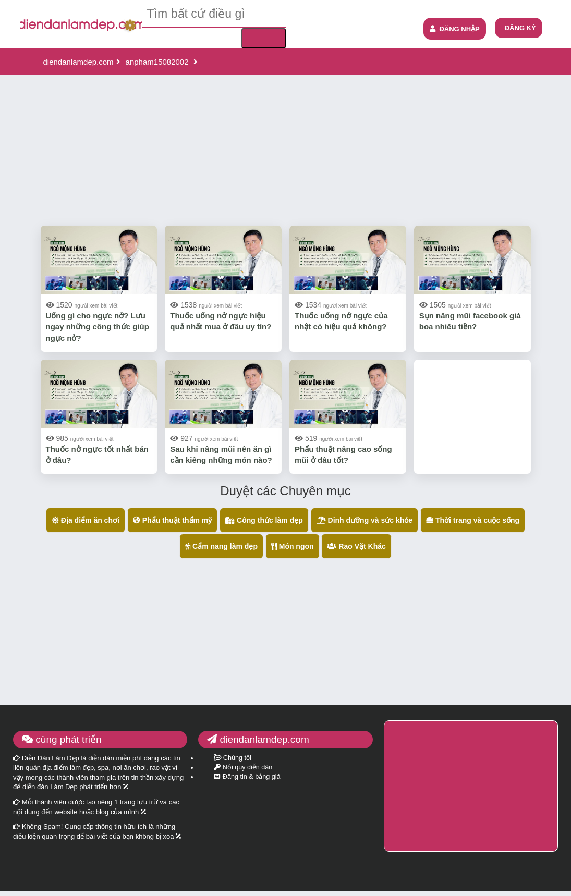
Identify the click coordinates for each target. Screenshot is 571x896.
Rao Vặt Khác (356, 546)
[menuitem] (518, 28)
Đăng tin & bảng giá (247, 776)
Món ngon (292, 546)
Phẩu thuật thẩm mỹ (172, 520)
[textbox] (214, 14)
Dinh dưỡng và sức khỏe (364, 520)
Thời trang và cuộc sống (472, 520)
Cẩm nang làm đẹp (221, 546)
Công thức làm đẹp (264, 520)
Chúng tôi (232, 758)
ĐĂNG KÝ (520, 28)
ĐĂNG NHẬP (454, 29)
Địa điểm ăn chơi (85, 520)
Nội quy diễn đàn (243, 767)
